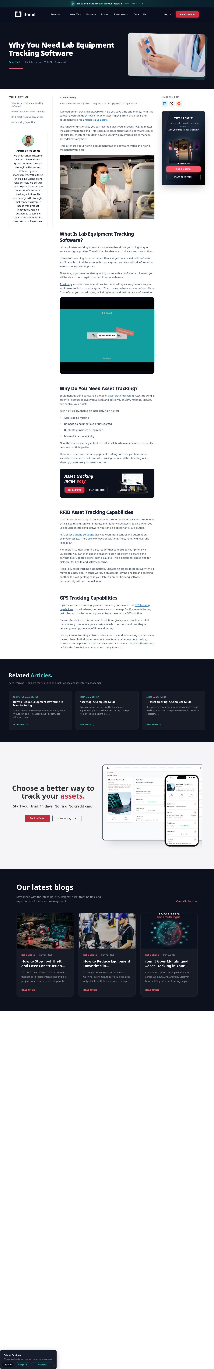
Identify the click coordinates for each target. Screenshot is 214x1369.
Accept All (22, 1365)
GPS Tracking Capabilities (23, 122)
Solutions (57, 14)
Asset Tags (75, 14)
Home (62, 103)
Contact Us (140, 14)
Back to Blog (68, 97)
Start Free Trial (97, 489)
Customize (42, 1365)
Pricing (105, 14)
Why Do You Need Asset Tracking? (28, 111)
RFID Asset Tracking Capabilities (27, 116)
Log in (167, 14)
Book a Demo (74, 489)
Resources (121, 14)
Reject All (8, 1365)
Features (91, 14)
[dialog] (28, 1359)
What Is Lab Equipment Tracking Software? (27, 105)
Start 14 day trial (67, 818)
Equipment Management (79, 103)
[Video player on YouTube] (107, 335)
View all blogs (186, 901)
